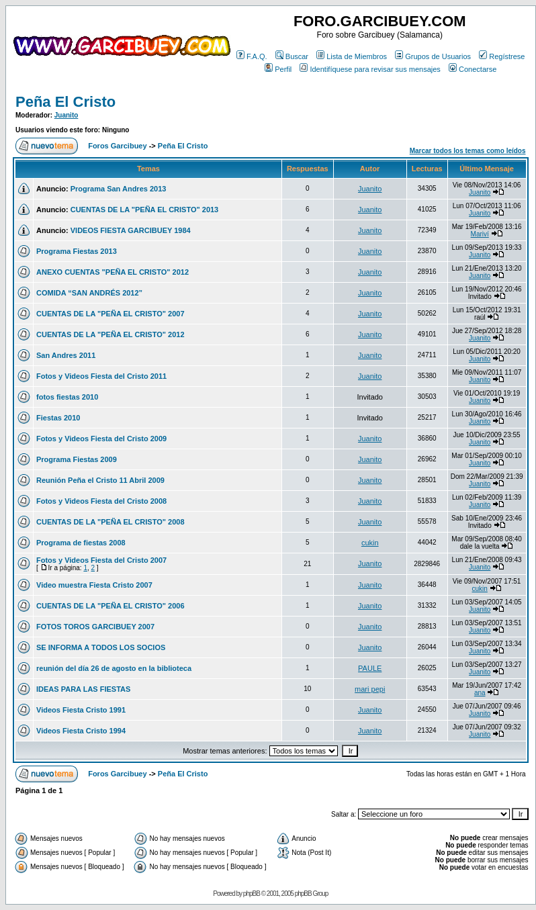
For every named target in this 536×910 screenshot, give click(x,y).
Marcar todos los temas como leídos (468, 150)
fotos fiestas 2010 (67, 397)
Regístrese (502, 56)
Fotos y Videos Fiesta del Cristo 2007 (101, 560)
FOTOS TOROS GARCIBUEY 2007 (95, 627)
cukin (370, 543)
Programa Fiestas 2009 (76, 459)
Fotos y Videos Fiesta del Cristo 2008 (101, 501)
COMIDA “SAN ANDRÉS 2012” (89, 293)
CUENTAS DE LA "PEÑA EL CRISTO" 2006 (110, 606)
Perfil (278, 69)
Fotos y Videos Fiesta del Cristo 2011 (101, 376)
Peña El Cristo (65, 101)
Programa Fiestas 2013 (76, 251)
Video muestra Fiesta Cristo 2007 (94, 585)
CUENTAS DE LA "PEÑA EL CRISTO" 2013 (145, 210)
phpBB (251, 893)
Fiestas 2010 (58, 418)
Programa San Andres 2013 (119, 189)
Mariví (480, 234)
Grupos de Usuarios (433, 56)
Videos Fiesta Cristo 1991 (81, 710)
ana (480, 692)
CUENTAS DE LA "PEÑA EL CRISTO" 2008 (110, 522)
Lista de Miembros (351, 56)
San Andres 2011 (65, 355)
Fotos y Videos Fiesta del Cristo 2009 (101, 439)
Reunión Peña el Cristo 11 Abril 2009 (100, 480)
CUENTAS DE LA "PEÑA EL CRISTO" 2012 (110, 334)
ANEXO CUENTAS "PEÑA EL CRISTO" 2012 (112, 272)
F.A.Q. (251, 56)
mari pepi (370, 689)
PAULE (370, 668)
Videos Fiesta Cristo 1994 (81, 731)
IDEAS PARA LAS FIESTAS (83, 689)
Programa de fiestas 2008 (81, 543)
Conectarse (472, 69)
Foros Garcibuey (117, 146)
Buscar (291, 56)
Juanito (66, 115)
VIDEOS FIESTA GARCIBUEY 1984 (131, 230)
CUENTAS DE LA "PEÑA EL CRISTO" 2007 (110, 314)
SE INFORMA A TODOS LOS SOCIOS (100, 647)
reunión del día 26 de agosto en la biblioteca (113, 668)
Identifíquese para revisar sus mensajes (370, 69)
